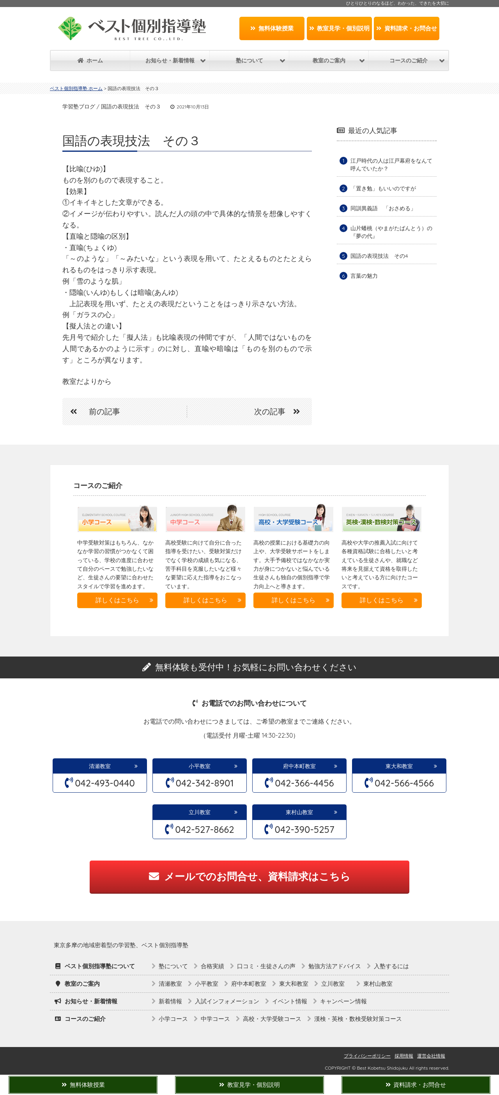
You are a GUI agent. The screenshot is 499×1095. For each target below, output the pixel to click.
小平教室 (200, 766)
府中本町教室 (299, 766)
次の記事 (281, 411)
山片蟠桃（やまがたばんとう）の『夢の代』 (391, 232)
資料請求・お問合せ (406, 28)
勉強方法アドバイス (334, 966)
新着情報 (170, 1001)
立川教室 (202, 812)
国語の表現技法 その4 (379, 255)
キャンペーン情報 (343, 1001)
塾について (173, 966)
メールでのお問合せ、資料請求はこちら (249, 876)
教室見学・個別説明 (339, 28)
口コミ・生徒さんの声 (266, 966)
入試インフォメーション (227, 1001)
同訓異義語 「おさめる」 (383, 208)
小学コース (173, 1018)
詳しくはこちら (117, 600)
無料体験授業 (272, 28)
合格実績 (212, 966)
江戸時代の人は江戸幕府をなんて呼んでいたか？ (391, 164)
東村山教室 (299, 812)
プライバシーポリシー (367, 1056)
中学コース (215, 1018)
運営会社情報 (431, 1056)
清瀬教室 (100, 766)
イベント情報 (289, 1001)
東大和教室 (399, 766)
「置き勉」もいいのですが (383, 188)
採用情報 (404, 1056)
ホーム (90, 60)
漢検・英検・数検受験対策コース (358, 1018)
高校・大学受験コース (272, 1018)
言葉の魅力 (364, 275)
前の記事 (91, 411)
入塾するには (391, 966)
